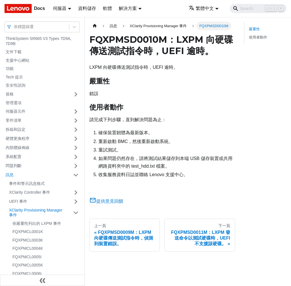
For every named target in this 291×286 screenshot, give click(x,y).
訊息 (10, 174)
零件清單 (13, 120)
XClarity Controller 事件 (29, 192)
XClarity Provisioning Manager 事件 (35, 212)
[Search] (258, 8)
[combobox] (14, 27)
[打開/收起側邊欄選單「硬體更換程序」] (76, 138)
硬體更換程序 (17, 138)
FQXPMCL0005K (27, 265)
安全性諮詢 (15, 85)
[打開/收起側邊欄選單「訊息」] (76, 175)
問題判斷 (13, 165)
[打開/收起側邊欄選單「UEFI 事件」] (76, 201)
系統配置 (13, 156)
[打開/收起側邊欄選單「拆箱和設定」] (76, 129)
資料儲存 (87, 8)
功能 (10, 68)
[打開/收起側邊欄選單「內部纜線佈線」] (76, 147)
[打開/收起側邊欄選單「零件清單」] (76, 120)
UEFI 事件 (18, 201)
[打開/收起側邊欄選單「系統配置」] (76, 156)
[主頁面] (94, 26)
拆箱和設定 (15, 129)
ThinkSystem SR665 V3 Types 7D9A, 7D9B (38, 41)
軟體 (107, 8)
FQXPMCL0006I (27, 273)
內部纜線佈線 (17, 147)
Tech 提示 (14, 77)
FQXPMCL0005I (27, 257)
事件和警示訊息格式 (27, 183)
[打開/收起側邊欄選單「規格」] (76, 94)
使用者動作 (258, 37)
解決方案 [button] (128, 8)
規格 (10, 94)
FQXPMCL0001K (27, 231)
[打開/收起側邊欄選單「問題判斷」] (76, 165)
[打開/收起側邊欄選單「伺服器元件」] (76, 111)
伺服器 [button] (59, 8)
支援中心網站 (17, 60)
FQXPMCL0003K (27, 240)
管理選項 (13, 103)
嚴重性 (254, 29)
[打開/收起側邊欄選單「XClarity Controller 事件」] (76, 192)
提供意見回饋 (106, 201)
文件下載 (13, 52)
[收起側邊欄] (42, 280)
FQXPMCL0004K (27, 248)
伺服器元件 (15, 111)
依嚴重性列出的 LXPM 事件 (36, 223)
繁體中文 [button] (201, 8)
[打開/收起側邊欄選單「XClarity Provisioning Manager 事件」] (76, 212)
